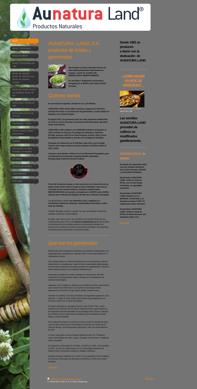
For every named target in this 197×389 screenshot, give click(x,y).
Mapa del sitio (76, 379)
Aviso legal (52, 367)
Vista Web (149, 379)
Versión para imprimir (58, 379)
